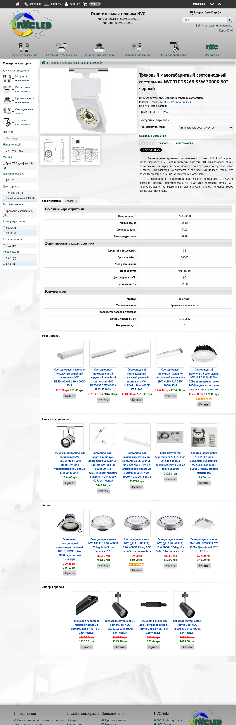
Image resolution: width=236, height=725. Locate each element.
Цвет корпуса (10, 132)
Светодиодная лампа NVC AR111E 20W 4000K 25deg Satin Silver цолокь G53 (103, 545)
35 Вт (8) (11, 208)
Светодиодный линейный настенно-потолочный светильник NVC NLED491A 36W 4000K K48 (170, 377)
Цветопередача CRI (14, 119)
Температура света (13, 166)
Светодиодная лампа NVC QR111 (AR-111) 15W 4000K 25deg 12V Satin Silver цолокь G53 (137, 545)
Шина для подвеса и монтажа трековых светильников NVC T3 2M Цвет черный (86, 626)
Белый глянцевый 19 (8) (20, 143)
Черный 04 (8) (14, 138)
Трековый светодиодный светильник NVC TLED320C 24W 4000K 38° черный (187, 626)
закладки (144, 136)
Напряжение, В (11, 89)
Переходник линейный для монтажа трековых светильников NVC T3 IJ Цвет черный (153, 626)
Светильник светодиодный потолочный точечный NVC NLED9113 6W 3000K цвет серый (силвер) (69, 549)
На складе (12, 83)
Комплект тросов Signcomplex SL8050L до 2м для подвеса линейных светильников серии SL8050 (170, 461)
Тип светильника (12, 149)
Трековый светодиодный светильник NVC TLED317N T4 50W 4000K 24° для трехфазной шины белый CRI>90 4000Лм (69, 462)
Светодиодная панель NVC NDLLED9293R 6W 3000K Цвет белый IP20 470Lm (203, 545)
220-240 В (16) (15, 96)
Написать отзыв (183, 143)
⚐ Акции (72, 720)
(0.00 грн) (204, 12)
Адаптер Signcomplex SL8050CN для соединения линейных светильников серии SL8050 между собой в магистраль (204, 462)
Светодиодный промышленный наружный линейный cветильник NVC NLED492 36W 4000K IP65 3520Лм (103, 379)
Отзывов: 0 (163, 143)
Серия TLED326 (90, 62)
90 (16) (10, 125)
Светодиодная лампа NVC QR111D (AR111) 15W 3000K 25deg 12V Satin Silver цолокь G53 (170, 545)
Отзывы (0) (71, 201)
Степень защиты (12, 184)
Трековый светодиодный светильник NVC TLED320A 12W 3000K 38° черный (120, 626)
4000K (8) (11, 178)
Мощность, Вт (10, 197)
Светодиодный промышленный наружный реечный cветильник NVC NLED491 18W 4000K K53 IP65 (137, 379)
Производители (113, 720)
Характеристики (51, 201)
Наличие (7, 77)
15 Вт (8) (11, 203)
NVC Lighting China (168, 720)
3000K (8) (11, 173)
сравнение (159, 136)
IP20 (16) (11, 191)
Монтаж (7, 102)
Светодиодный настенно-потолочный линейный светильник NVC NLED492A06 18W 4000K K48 (69, 377)
